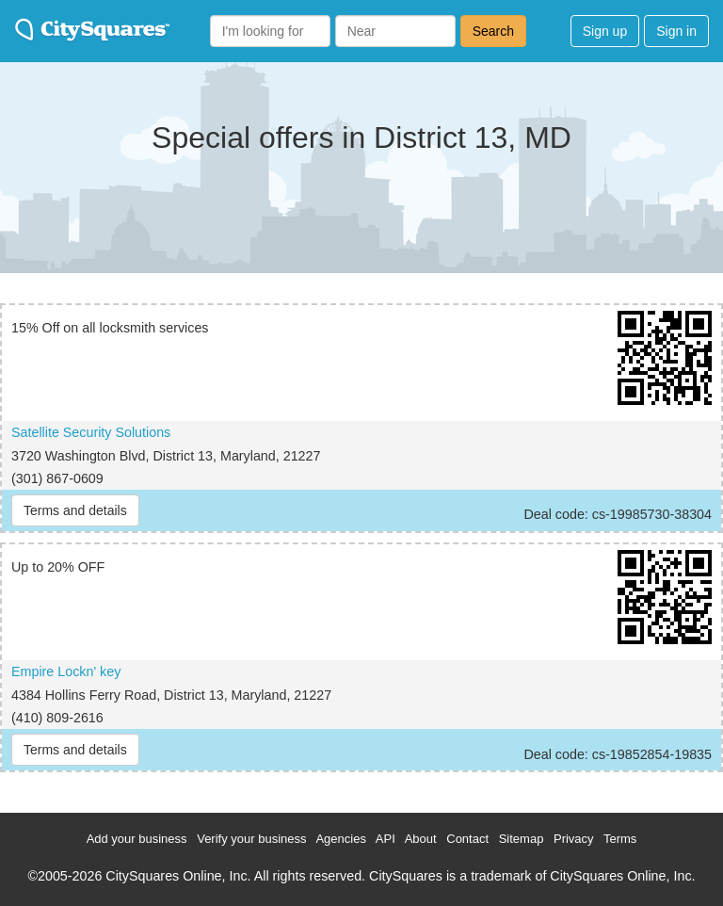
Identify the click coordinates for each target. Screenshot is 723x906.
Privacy (574, 839)
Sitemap (521, 839)
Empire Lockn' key (65, 671)
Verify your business (251, 839)
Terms (619, 839)
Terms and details (75, 510)
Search (493, 31)
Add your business (137, 839)
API (385, 839)
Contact (467, 839)
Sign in (676, 31)
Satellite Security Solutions (90, 432)
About (421, 839)
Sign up (605, 31)
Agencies (340, 839)
